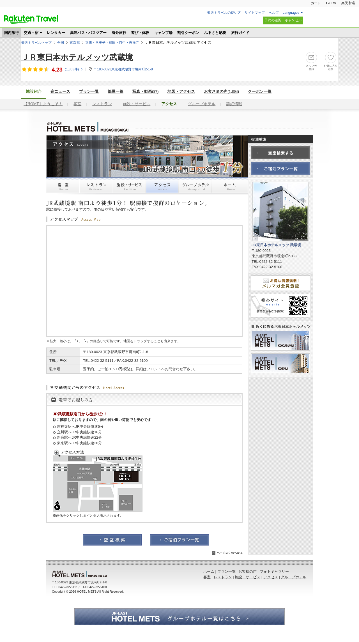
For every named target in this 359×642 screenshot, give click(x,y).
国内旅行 (11, 33)
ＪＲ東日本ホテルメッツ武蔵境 (77, 57)
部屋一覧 (115, 91)
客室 (77, 104)
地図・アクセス (181, 91)
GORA (331, 3)
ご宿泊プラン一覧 (179, 540)
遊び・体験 (140, 33)
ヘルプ (274, 13)
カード (316, 3)
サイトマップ (255, 13)
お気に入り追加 (331, 67)
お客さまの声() (221, 91)
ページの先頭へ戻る (227, 553)
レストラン (102, 104)
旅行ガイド (240, 33)
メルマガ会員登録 (280, 283)
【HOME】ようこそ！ (43, 104)
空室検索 (112, 540)
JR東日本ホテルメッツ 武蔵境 (81, 126)
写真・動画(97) (145, 91)
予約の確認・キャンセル (283, 20)
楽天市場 (348, 3)
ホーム (230, 188)
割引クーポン (188, 33)
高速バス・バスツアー (88, 33)
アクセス (162, 188)
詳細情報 (234, 104)
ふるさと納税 (215, 33)
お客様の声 (247, 571)
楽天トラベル (31, 19)
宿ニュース (60, 91)
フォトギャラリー (274, 571)
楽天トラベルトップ (36, 43)
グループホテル (201, 104)
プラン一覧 (89, 91)
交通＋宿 (31, 33)
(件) (74, 69)
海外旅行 (119, 33)
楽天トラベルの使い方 (224, 13)
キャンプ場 (163, 33)
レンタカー (56, 33)
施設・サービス (136, 104)
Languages (291, 13)
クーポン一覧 (259, 91)
